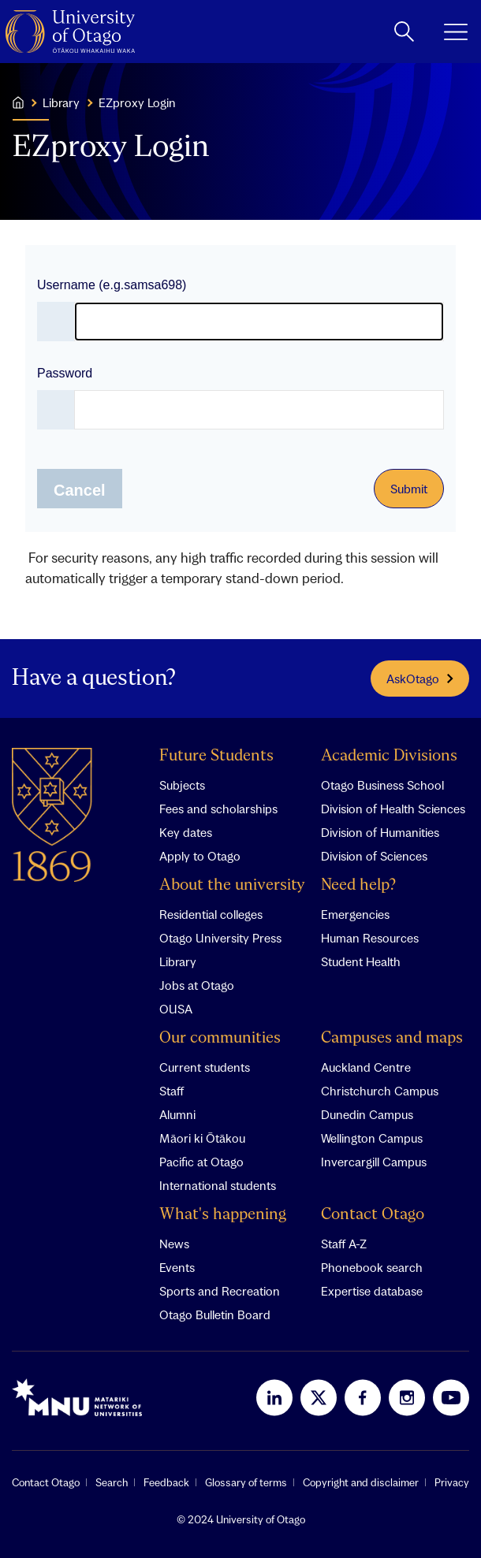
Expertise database (372, 1291)
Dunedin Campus (367, 1114)
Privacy (451, 1482)
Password (64, 373)
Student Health (361, 961)
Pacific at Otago (201, 1161)
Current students (204, 1067)
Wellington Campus (372, 1138)
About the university (232, 885)
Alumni (177, 1114)
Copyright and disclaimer (361, 1482)
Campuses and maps (392, 1038)
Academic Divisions (389, 756)
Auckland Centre (366, 1067)
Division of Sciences (374, 856)
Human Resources (370, 937)
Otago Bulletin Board (214, 1314)
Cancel (80, 490)
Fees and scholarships (218, 808)
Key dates (185, 832)
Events (177, 1267)
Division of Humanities (380, 832)
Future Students (216, 756)
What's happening (222, 1215)
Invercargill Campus (374, 1161)
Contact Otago (372, 1215)
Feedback (166, 1482)
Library (177, 961)
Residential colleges (211, 914)
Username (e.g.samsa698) (111, 285)
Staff (171, 1090)
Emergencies (355, 914)
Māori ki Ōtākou (202, 1138)
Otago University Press (220, 937)
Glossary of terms (246, 1482)
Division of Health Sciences (393, 808)
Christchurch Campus (379, 1090)
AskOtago (419, 678)
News (174, 1243)
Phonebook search (372, 1267)
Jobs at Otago (196, 985)
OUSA (175, 1008)
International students (217, 1185)
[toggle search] (404, 31)
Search (111, 1482)
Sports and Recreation (219, 1291)
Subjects (182, 785)
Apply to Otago (199, 856)
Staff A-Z (344, 1243)
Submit (408, 488)
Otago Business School (382, 785)
